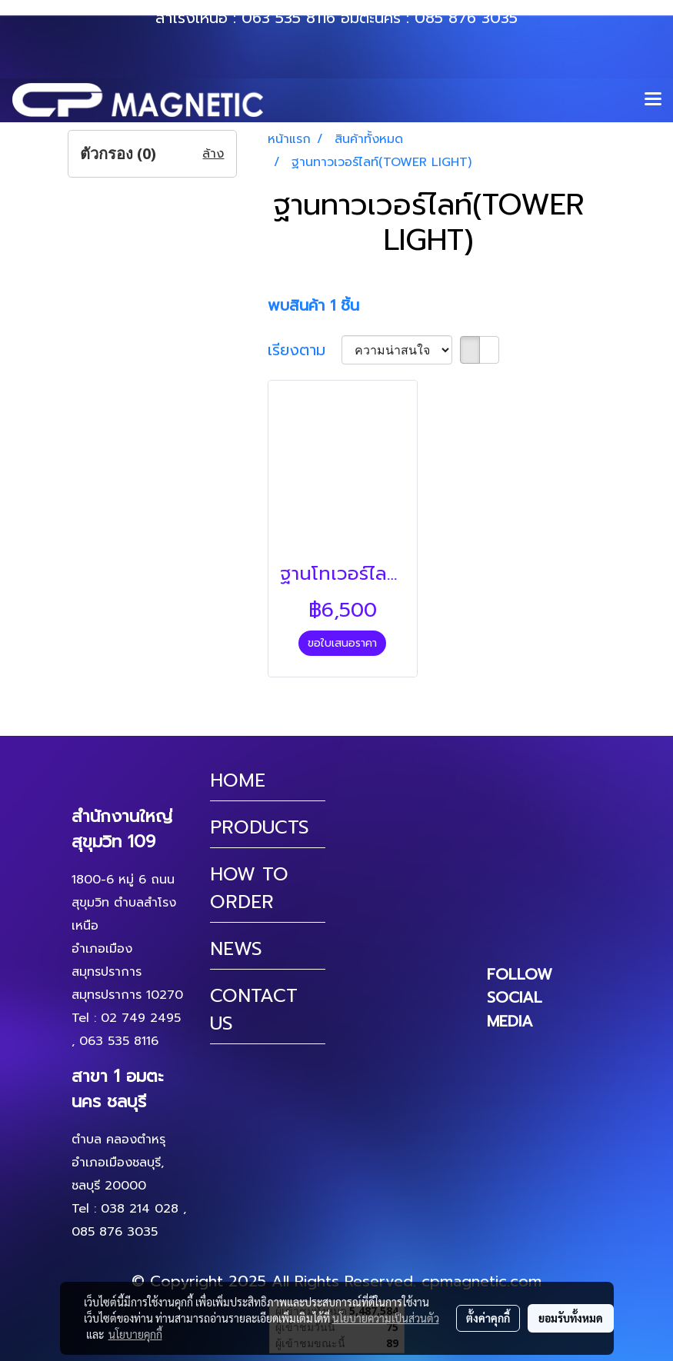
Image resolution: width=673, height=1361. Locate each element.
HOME (237, 780)
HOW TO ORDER (249, 888)
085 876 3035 (466, 17)
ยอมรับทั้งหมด (570, 1318)
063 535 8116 (288, 17)
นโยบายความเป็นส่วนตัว (385, 1318)
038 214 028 (139, 1209)
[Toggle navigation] (653, 100)
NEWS (236, 949)
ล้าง (213, 154)
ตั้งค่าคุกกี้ (488, 1318)
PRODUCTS (259, 827)
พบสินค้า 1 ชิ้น (313, 305)
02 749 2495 (141, 1018)
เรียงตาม (304, 349)
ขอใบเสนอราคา (342, 643)
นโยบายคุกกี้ (135, 1334)
